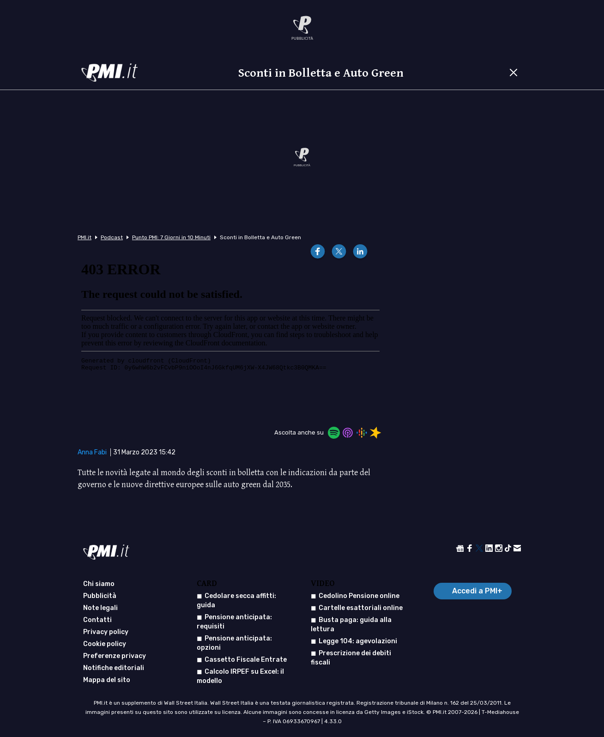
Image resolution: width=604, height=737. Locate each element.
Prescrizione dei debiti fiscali (351, 657)
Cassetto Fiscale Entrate (246, 660)
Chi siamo (99, 584)
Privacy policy (105, 632)
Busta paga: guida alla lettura (351, 624)
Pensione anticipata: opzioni (234, 643)
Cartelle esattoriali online (361, 608)
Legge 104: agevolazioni (358, 641)
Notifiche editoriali (113, 668)
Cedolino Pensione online (359, 596)
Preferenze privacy (114, 656)
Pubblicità (99, 596)
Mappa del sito (106, 680)
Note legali (100, 608)
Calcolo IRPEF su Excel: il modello (240, 676)
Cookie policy (104, 644)
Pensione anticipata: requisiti (234, 621)
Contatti (97, 620)
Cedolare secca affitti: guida (236, 600)
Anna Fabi (92, 452)
